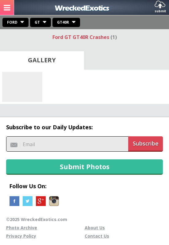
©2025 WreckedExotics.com (36, 219)
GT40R (63, 22)
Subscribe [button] (146, 143)
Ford (12, 22)
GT (37, 22)
